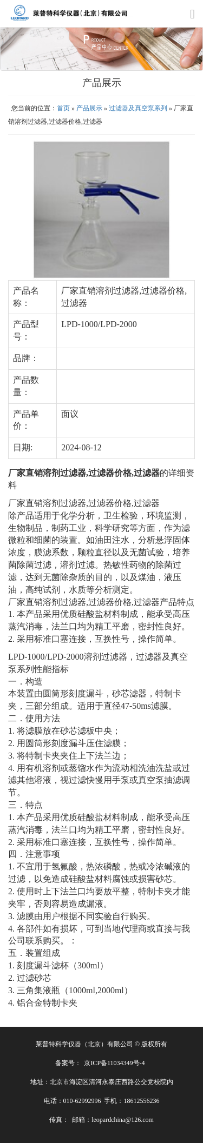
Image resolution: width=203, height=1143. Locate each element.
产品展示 (89, 108)
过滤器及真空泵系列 (138, 108)
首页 (63, 108)
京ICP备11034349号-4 (114, 1063)
